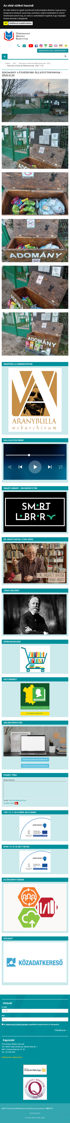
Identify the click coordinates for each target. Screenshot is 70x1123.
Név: (3, 1016)
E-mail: (4, 1007)
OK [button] (6, 23)
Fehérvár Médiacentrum (17, 800)
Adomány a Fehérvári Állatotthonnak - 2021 (35, 63)
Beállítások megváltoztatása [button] (20, 23)
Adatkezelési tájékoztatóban (17, 1024)
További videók (8, 803)
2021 (14, 63)
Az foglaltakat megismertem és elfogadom (30, 1024)
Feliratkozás (60, 1030)
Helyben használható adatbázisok (35, 766)
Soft (49, 1108)
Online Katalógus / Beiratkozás (53, 51)
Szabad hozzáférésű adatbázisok (35, 759)
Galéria (7, 63)
